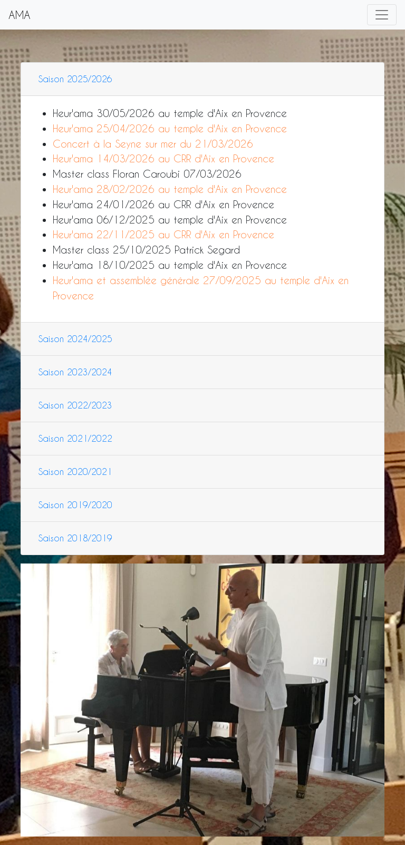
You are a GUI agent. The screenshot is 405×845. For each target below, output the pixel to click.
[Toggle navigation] (382, 14)
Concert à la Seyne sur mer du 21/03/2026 (153, 144)
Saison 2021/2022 (75, 438)
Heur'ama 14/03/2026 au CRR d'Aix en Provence (163, 158)
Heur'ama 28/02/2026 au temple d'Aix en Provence (170, 189)
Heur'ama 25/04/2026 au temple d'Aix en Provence (170, 128)
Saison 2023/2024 (75, 372)
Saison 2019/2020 (75, 505)
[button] (48, 700)
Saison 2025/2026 (75, 79)
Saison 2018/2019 (75, 538)
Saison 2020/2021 (75, 472)
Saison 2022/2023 (75, 405)
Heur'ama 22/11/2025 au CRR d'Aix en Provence (163, 234)
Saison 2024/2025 (75, 339)
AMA (19, 14)
